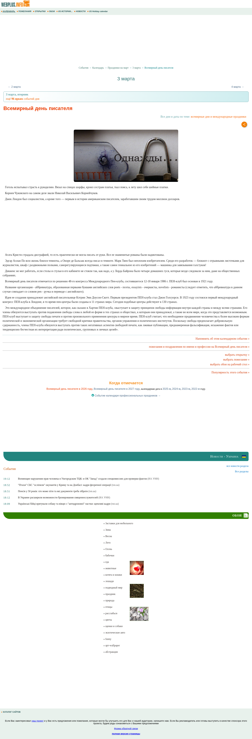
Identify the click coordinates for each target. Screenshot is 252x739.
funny (107, 639)
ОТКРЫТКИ (39, 11)
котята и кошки (112, 574)
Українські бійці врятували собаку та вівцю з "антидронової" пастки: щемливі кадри (64, 503)
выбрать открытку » (237, 354)
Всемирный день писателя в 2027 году (117, 388)
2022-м (195, 388)
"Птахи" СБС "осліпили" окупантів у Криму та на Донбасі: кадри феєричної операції (64, 485)
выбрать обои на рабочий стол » (229, 364)
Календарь (98, 67)
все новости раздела (237, 466)
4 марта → (237, 86)
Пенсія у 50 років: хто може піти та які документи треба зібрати (53, 491)
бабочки (108, 555)
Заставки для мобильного (118, 523)
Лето (107, 542)
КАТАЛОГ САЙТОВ (11, 712)
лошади (108, 581)
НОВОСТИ (80, 11)
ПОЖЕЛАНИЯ (24, 11)
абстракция (110, 651)
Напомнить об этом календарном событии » (222, 338)
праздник (109, 594)
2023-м (186, 388)
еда (106, 562)
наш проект (38, 721)
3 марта (136, 67)
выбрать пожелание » (236, 359)
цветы (107, 619)
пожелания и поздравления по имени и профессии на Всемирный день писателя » (199, 346)
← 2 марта (14, 86)
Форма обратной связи (126, 728)
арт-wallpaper (111, 645)
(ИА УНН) (153, 478)
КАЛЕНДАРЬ (8, 11)
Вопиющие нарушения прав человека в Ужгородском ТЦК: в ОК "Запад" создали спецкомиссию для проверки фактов (82, 478)
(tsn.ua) (115, 485)
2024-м (176, 388)
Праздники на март (118, 67)
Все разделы (241, 471)
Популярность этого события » (230, 372)
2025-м (166, 388)
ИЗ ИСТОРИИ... (64, 11)
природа (108, 600)
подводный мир (112, 587)
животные (109, 568)
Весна (107, 536)
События (83, 67)
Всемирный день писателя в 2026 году (69, 388)
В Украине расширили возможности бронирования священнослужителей (58, 497)
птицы (107, 606)
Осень (107, 549)
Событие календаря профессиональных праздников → (126, 395)
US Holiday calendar (97, 11)
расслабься (110, 613)
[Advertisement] (96, 40)
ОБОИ (51, 11)
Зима (107, 529)
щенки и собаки (113, 626)
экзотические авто (114, 632)
